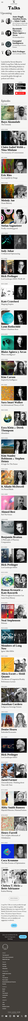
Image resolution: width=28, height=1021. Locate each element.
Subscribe (23, 936)
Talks (4, 962)
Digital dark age (6, 959)
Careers (4, 997)
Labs (3, 975)
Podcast (4, 964)
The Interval (5, 977)
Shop (3, 1004)
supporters (4, 920)
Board (3, 989)
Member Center (5, 1006)
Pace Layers (5, 979)
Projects (5, 971)
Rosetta (4, 984)
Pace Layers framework (7, 957)
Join (3, 1002)
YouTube (4, 966)
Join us (14, 925)
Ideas (4, 953)
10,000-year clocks (6, 973)
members (15, 918)
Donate (4, 1000)
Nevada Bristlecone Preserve (9, 981)
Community (5, 995)
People (4, 986)
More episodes (14, 898)
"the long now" (5, 955)
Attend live (4, 968)
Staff (3, 991)
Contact (4, 1008)
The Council (5, 993)
